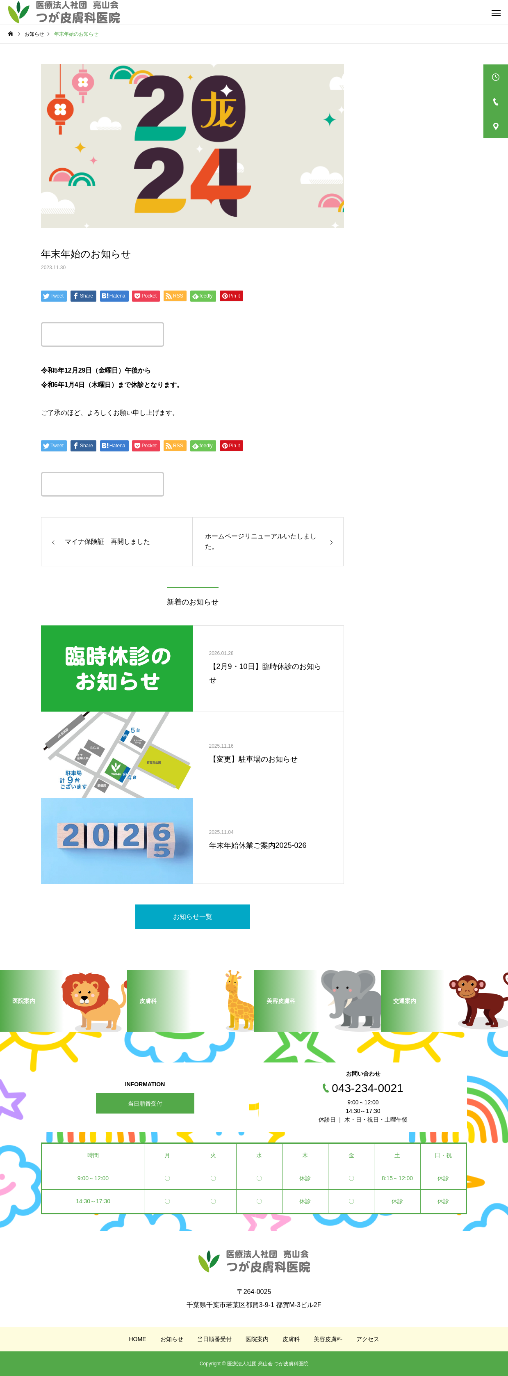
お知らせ (171, 1339)
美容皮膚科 (328, 1339)
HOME (137, 1339)
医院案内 (257, 1339)
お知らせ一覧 (192, 916)
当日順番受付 (145, 1103)
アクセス (367, 1339)
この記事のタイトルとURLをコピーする (102, 334)
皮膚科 (291, 1339)
